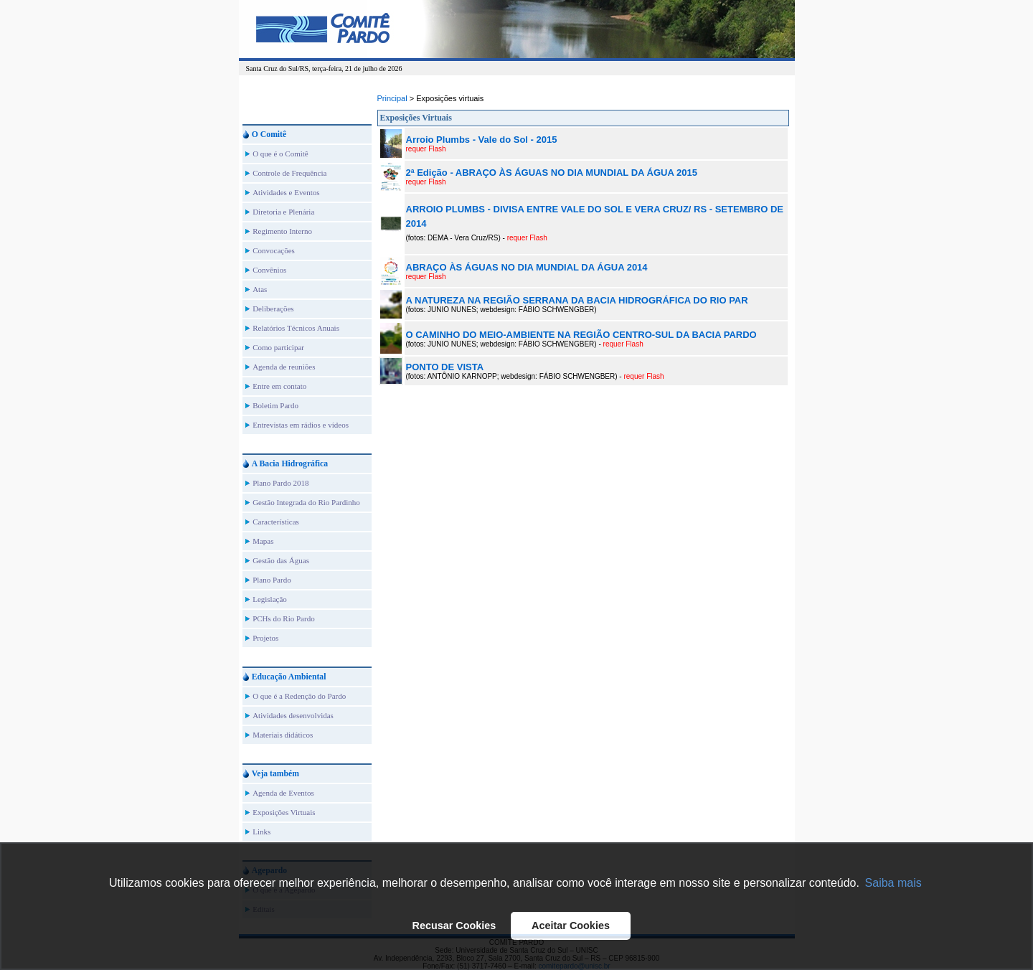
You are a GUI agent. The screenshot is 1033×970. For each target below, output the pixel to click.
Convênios (269, 269)
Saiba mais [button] (893, 883)
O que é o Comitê (280, 153)
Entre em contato (279, 386)
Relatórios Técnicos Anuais (296, 328)
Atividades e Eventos (286, 192)
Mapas (263, 541)
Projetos (265, 638)
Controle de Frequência (289, 173)
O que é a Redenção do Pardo (299, 696)
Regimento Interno (282, 231)
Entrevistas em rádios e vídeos (301, 424)
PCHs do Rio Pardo (284, 618)
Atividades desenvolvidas (293, 715)
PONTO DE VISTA (445, 367)
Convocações (274, 250)
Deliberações (273, 308)
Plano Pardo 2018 (280, 483)
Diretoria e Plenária (283, 211)
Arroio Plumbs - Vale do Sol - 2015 (481, 139)
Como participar (278, 347)
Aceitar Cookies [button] (571, 925)
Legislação (270, 599)
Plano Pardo (272, 579)
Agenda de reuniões (284, 366)
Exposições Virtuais (284, 812)
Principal (392, 98)
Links (261, 831)
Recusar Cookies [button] (454, 925)
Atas (260, 289)
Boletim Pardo (275, 405)
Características (276, 521)
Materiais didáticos (283, 734)
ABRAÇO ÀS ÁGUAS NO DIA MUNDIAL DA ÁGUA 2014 (527, 267)
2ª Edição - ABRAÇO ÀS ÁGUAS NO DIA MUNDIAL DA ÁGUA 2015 (551, 172)
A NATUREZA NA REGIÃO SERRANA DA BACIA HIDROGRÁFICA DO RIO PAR (577, 300)
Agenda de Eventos (283, 792)
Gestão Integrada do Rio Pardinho (306, 502)
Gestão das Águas (281, 560)
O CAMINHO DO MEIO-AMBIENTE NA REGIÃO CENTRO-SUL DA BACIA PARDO (581, 334)
